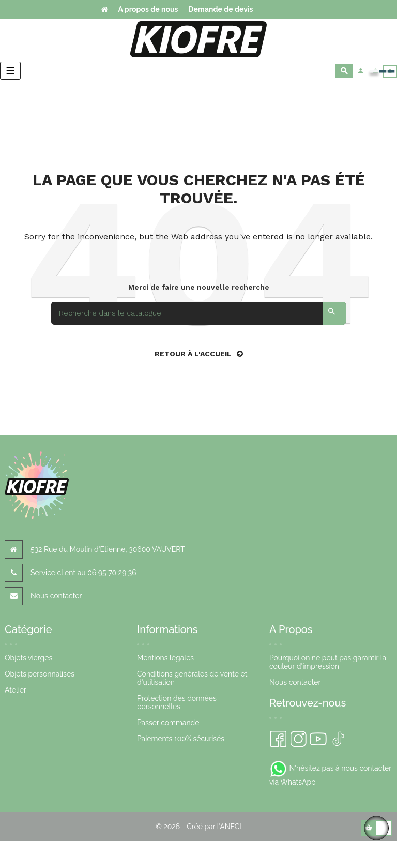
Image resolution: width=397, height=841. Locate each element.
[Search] (198, 313)
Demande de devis (220, 9)
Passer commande (168, 722)
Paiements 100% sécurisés (180, 738)
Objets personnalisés (39, 674)
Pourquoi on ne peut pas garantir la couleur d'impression (327, 662)
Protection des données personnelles (177, 702)
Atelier (15, 690)
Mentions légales (165, 658)
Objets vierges (28, 658)
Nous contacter (56, 596)
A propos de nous (148, 9)
